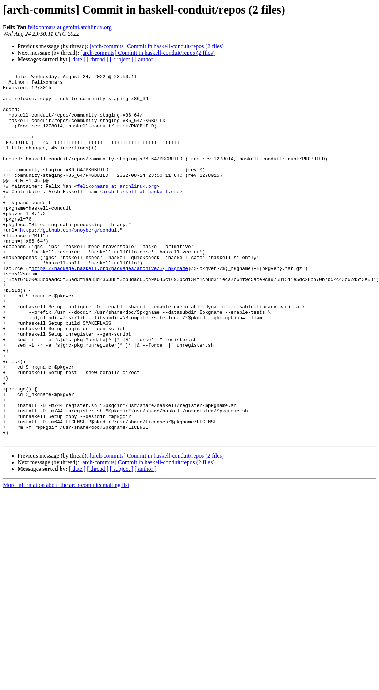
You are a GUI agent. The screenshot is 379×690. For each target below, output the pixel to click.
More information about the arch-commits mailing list (66, 558)
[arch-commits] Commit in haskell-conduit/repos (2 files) (156, 46)
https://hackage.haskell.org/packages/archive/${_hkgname (109, 307)
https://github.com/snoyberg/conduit (70, 261)
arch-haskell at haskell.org (141, 215)
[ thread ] (97, 59)
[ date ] (77, 59)
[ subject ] (121, 59)
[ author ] (146, 59)
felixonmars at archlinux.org (117, 209)
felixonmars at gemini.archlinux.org (70, 27)
